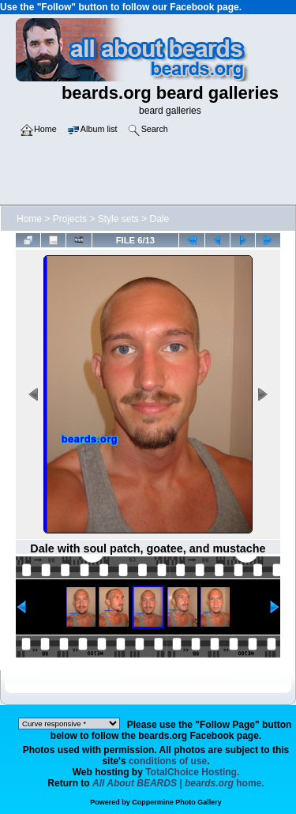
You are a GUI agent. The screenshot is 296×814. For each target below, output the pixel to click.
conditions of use (168, 761)
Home (29, 218)
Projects (70, 218)
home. (178, 783)
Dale (159, 218)
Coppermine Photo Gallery (177, 802)
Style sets (118, 218)
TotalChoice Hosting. (192, 772)
